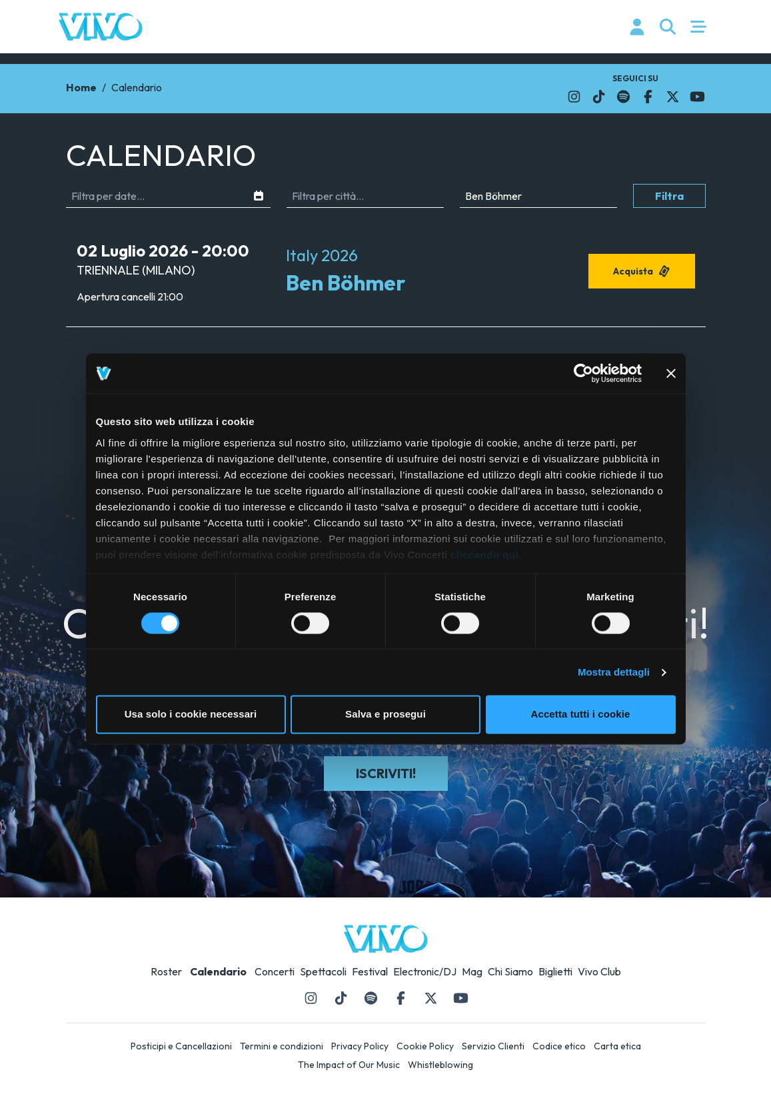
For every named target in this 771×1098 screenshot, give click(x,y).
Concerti (275, 971)
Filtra (669, 196)
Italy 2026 (322, 255)
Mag (472, 971)
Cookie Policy (425, 1046)
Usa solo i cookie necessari (191, 714)
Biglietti (555, 971)
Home (81, 87)
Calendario (218, 971)
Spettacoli (323, 971)
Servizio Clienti (493, 1046)
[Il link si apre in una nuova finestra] (574, 96)
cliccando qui (484, 554)
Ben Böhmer (346, 282)
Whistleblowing (440, 1065)
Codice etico (559, 1046)
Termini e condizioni (281, 1046)
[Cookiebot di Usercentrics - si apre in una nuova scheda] (583, 373)
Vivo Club (599, 971)
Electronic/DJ (424, 971)
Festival (370, 971)
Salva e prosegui (385, 714)
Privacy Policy (359, 1046)
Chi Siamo (510, 971)
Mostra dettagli (614, 672)
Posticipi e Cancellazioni (181, 1046)
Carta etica (617, 1046)
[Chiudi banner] (671, 373)
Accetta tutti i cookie (580, 714)
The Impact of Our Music (349, 1065)
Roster (166, 971)
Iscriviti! (386, 773)
